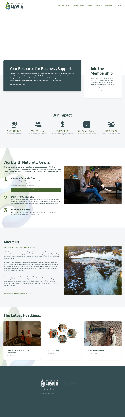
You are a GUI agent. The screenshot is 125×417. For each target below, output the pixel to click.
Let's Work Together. (36, 190)
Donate (119, 5)
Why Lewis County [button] (64, 5)
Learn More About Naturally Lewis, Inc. (15, 293)
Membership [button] (109, 5)
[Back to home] (14, 5)
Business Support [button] (79, 5)
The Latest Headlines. (22, 315)
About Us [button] (99, 5)
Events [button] (90, 5)
